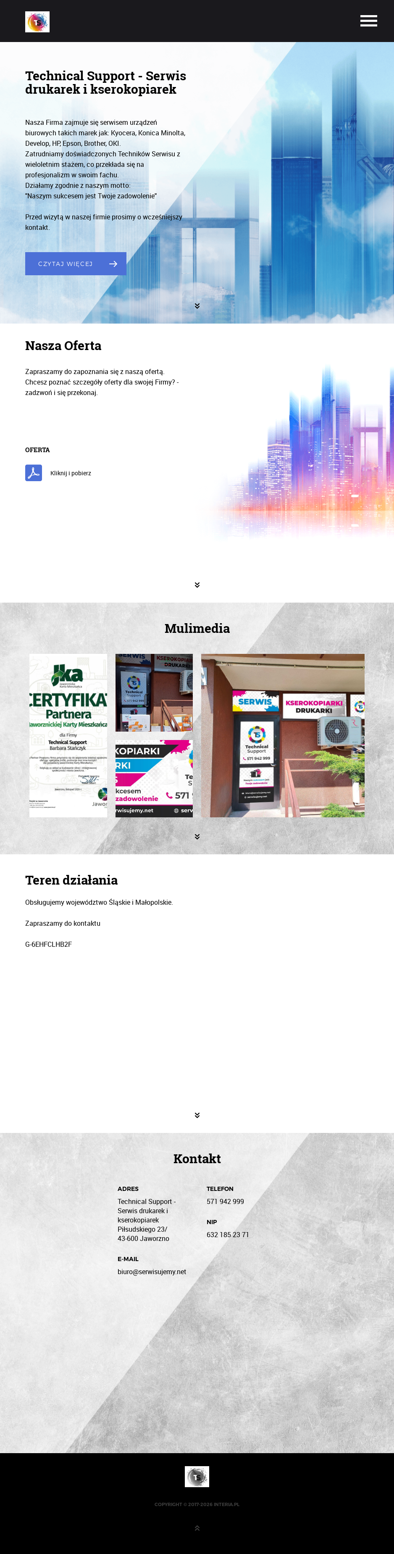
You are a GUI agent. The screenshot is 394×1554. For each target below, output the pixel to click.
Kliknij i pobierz (70, 473)
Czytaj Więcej (65, 263)
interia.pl (226, 1504)
